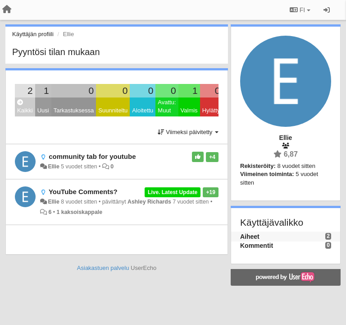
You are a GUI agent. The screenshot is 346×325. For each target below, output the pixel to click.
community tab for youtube (92, 156)
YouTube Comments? (83, 191)
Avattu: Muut (167, 106)
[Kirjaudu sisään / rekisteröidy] (327, 10)
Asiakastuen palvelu (103, 268)
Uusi (43, 110)
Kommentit (256, 245)
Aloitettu (142, 110)
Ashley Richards (149, 202)
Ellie (53, 166)
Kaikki (25, 106)
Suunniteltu (112, 110)
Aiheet (250, 236)
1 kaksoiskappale (80, 212)
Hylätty (211, 110)
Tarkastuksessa (74, 110)
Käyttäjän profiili (33, 34)
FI (300, 10)
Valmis (189, 110)
